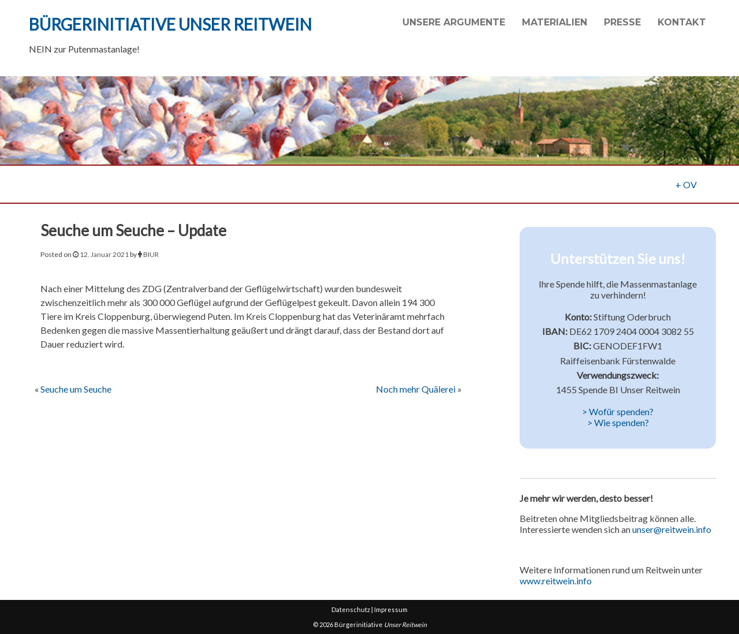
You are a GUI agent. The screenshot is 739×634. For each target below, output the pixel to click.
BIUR (151, 254)
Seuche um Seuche (75, 388)
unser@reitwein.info (671, 529)
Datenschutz (350, 609)
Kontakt (682, 22)
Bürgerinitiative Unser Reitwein (170, 24)
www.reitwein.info (556, 580)
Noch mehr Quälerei (416, 388)
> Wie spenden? (618, 422)
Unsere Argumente (453, 22)
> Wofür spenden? (618, 411)
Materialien (554, 22)
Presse (622, 22)
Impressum (391, 609)
